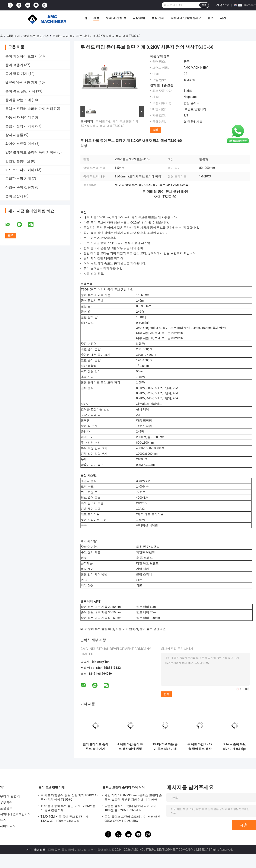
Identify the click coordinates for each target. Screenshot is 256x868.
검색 (204, 5)
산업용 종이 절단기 (19, 187)
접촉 (156, 129)
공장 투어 (138, 18)
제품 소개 (13, 36)
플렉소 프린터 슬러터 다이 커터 (29, 109)
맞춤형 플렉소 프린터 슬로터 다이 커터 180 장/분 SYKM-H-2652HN (130, 808)
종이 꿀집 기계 (16, 74)
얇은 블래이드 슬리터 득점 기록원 (31, 152)
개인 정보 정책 (36, 849)
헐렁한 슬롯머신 (17, 161)
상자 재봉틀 (14, 135)
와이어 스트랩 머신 (19, 144)
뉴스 (211, 18)
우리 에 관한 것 (116, 18)
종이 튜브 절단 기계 (36, 36)
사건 (223, 18)
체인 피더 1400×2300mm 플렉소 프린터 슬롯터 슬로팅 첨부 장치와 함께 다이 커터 (133, 797)
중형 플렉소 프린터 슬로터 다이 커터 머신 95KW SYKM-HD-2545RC (132, 819)
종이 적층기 (14, 65)
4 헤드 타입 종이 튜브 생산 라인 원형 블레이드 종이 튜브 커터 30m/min (130, 747)
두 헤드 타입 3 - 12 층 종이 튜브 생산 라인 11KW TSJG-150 (199, 747)
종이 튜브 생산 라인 (153, 629)
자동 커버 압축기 (127, 629)
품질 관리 (157, 18)
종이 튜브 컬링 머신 (101, 629)
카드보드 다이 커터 (19, 170)
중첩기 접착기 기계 (19, 126)
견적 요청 (222, 5)
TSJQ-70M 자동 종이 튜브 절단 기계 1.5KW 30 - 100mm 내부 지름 (165, 747)
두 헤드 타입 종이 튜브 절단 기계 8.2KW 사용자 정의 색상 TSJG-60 (69, 797)
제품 (96, 18)
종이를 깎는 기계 (18, 100)
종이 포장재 (14, 196)
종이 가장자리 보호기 (21, 56)
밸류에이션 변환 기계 (21, 82)
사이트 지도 (8, 826)
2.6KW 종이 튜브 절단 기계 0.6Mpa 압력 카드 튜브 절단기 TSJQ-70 (234, 747)
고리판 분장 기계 (18, 179)
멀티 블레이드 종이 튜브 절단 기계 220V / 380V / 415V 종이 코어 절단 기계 (95, 747)
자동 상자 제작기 (18, 117)
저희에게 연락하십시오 (186, 18)
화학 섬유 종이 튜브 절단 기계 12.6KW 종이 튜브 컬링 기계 (68, 808)
